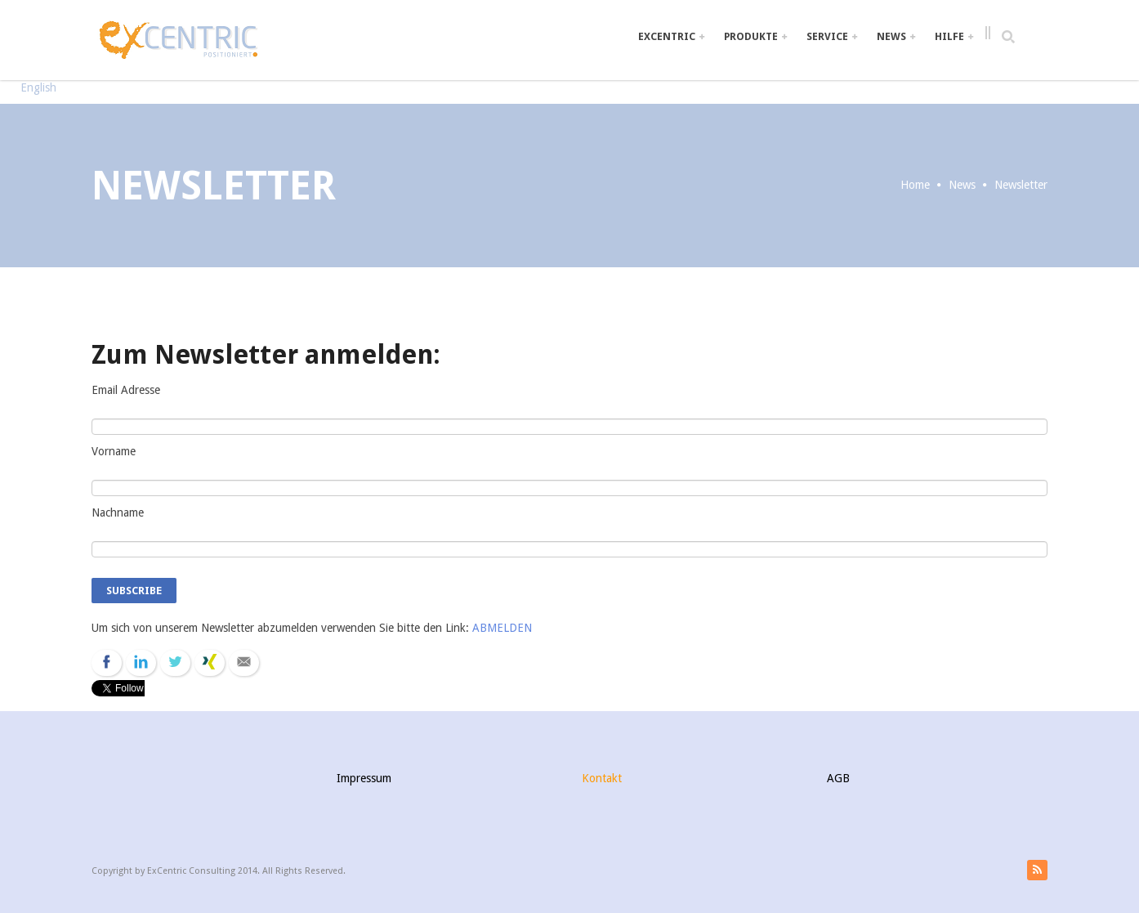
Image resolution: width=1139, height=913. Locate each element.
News (896, 36)
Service (831, 36)
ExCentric (671, 36)
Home (915, 184)
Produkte (755, 36)
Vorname (114, 451)
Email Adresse (126, 389)
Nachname (118, 512)
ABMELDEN (502, 627)
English (38, 87)
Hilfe (954, 36)
